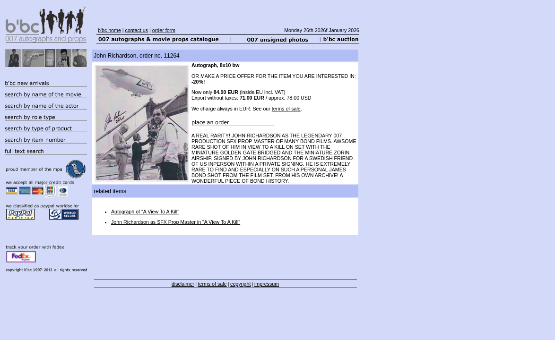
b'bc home (109, 30)
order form (163, 30)
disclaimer (183, 284)
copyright (240, 284)
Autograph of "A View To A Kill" (145, 211)
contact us (136, 30)
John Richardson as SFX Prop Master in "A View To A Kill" (175, 222)
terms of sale (286, 108)
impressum (266, 284)
